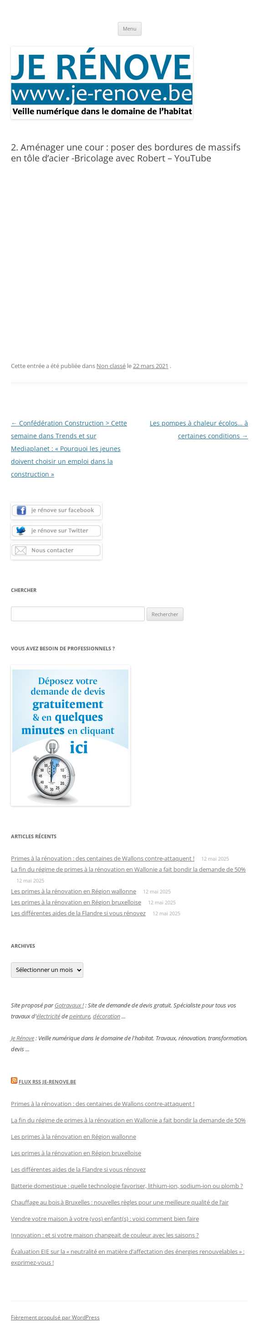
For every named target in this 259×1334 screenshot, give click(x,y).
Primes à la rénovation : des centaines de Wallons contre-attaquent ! (102, 858)
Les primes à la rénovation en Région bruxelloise (76, 902)
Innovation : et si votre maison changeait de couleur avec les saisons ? (105, 1235)
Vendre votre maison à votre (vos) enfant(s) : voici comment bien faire (105, 1219)
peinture (79, 1016)
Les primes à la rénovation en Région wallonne (73, 891)
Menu (130, 28)
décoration (106, 1016)
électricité (48, 1016)
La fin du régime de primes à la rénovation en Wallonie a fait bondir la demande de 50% (128, 869)
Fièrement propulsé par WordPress (55, 1317)
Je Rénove (22, 1038)
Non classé (111, 366)
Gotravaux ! (69, 1005)
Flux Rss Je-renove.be (47, 1081)
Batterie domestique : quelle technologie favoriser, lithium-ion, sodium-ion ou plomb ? (127, 1186)
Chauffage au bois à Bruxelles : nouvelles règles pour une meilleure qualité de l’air (120, 1202)
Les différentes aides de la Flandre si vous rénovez (78, 913)
